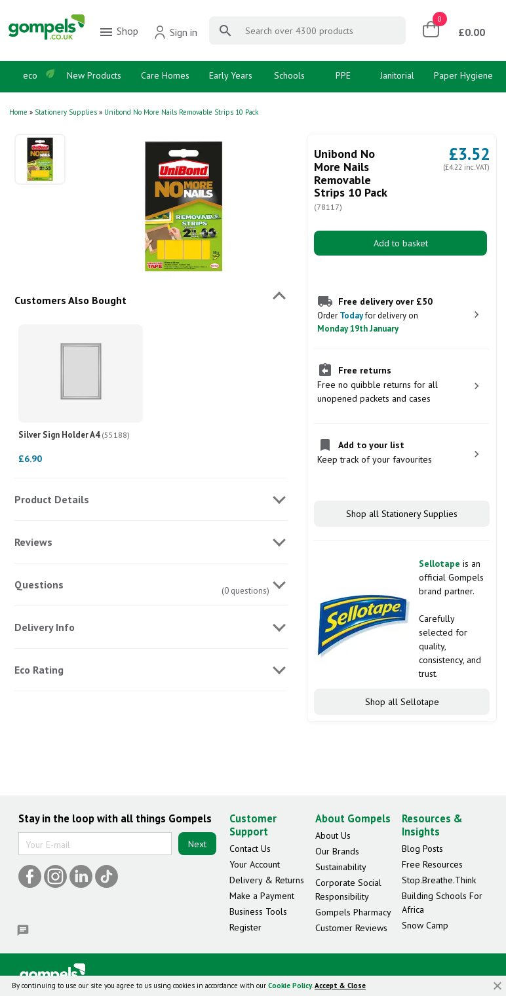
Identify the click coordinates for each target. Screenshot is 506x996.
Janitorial (397, 75)
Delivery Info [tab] (44, 627)
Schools (289, 75)
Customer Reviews (351, 928)
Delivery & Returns (266, 880)
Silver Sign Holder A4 (74, 434)
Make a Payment (261, 896)
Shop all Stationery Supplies (401, 514)
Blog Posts (422, 848)
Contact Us (250, 848)
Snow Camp (425, 925)
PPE (343, 75)
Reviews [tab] (33, 541)
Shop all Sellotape (402, 702)
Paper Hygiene (463, 75)
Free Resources (432, 864)
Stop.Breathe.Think (439, 880)
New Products (94, 75)
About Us (333, 835)
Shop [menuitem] (118, 32)
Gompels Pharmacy (353, 912)
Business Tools (258, 911)
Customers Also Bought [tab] (70, 300)
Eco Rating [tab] (39, 669)
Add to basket (401, 243)
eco (30, 75)
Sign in (175, 32)
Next (197, 844)
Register (245, 927)
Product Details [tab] (51, 499)
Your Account (254, 864)
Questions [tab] (39, 584)
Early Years (230, 75)
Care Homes (165, 75)
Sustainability (340, 867)
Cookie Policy (290, 985)
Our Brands (337, 851)
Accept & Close (340, 985)
